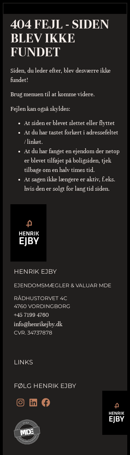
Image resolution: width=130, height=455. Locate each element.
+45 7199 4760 (31, 314)
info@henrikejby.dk (38, 324)
